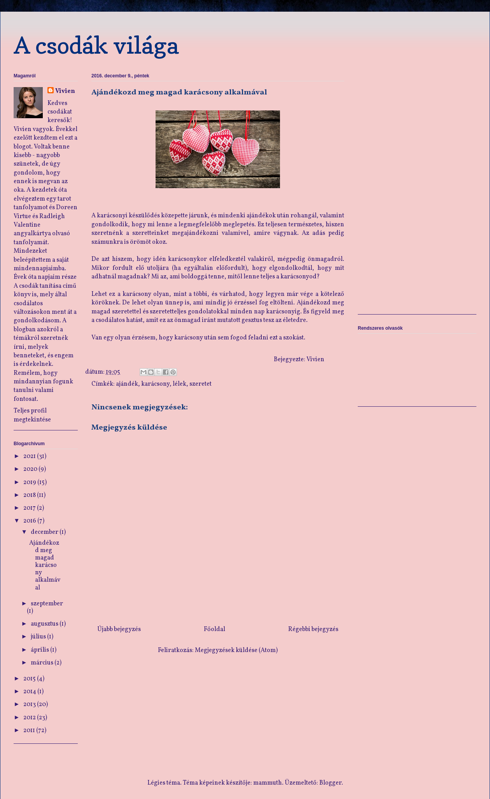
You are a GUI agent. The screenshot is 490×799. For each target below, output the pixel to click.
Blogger (330, 783)
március (42, 663)
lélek (179, 384)
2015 (30, 679)
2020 (30, 469)
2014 (30, 691)
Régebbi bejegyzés (313, 629)
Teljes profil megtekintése (32, 415)
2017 (30, 508)
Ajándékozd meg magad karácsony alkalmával (44, 565)
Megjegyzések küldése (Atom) (236, 650)
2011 (29, 730)
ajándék (127, 384)
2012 (30, 717)
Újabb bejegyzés (119, 629)
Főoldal (214, 629)
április (40, 650)
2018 (30, 495)
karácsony (155, 384)
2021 (30, 456)
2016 (30, 521)
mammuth (267, 783)
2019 (30, 482)
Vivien (65, 91)
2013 (30, 704)
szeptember (47, 604)
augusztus (45, 624)
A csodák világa (96, 45)
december (45, 532)
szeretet (200, 384)
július (39, 637)
